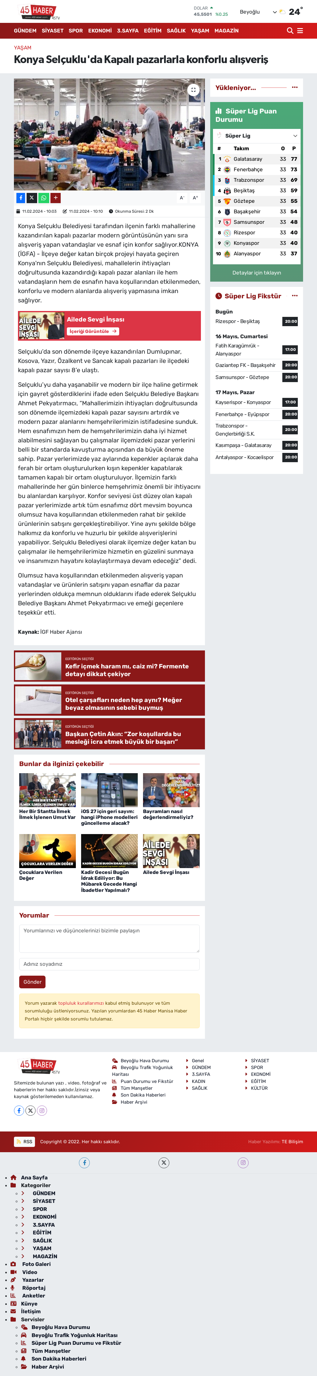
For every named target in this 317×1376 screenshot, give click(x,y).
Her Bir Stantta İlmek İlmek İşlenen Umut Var (47, 814)
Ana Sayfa (29, 1177)
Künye (24, 1304)
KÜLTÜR (256, 1088)
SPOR (76, 31)
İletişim (26, 1311)
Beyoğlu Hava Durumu (140, 1060)
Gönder (32, 982)
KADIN (195, 1081)
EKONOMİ (100, 31)
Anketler (28, 1296)
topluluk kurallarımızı (81, 1003)
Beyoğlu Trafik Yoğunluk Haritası (69, 1335)
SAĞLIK (176, 31)
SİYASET (52, 31)
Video (24, 1272)
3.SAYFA (128, 31)
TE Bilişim (292, 1141)
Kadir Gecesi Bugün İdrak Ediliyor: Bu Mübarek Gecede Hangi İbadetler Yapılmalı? (109, 881)
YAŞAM (200, 31)
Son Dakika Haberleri (139, 1095)
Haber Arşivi (130, 1102)
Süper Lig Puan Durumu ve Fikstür (71, 1343)
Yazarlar (27, 1280)
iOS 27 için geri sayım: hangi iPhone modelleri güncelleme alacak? (109, 817)
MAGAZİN (227, 31)
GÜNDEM (25, 31)
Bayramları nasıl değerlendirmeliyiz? (168, 814)
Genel (195, 1060)
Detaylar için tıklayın (256, 273)
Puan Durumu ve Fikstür (143, 1081)
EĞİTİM (153, 31)
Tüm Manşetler (132, 1088)
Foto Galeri (31, 1264)
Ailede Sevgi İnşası (166, 872)
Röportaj (28, 1288)
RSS (24, 1141)
